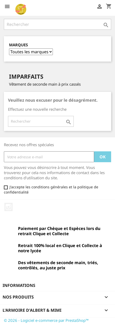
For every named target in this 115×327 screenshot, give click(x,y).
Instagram (8, 207)
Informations (19, 285)
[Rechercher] (57, 24)
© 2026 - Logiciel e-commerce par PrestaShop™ (46, 320)
